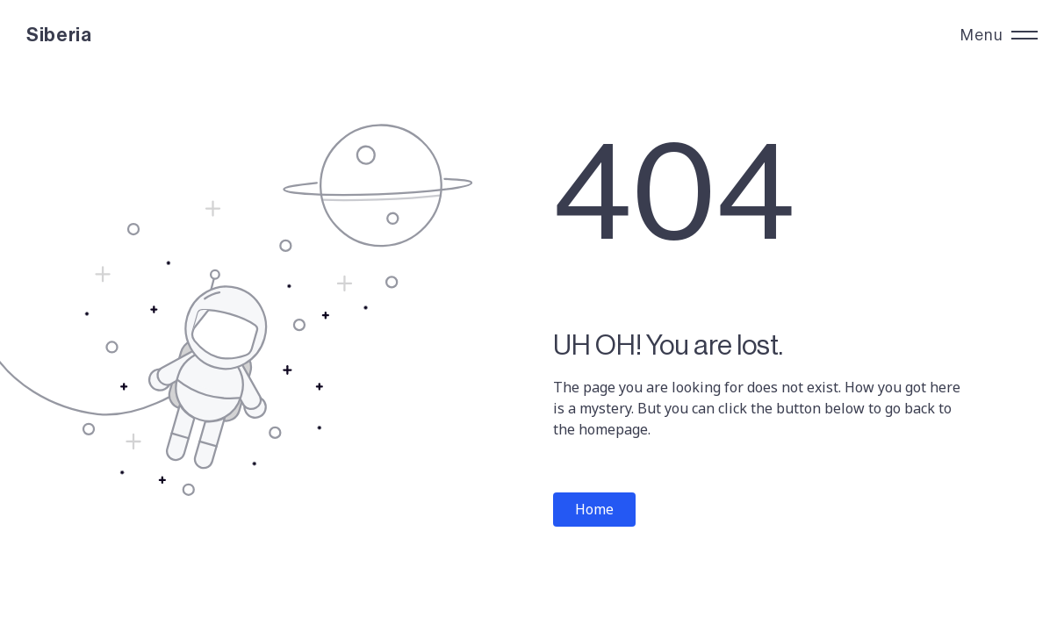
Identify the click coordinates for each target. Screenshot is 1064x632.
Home (594, 509)
